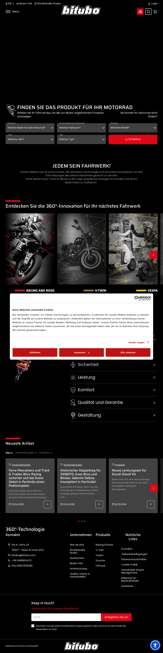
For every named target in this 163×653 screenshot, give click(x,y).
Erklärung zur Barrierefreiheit (130, 579)
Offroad (100, 565)
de (10, 3)
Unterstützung (78, 568)
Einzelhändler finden (47, 3)
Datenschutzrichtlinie (133, 559)
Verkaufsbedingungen (134, 554)
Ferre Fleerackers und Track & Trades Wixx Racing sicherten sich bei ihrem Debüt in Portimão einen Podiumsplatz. (29, 478)
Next (153, 255)
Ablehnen (34, 352)
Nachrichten (77, 558)
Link (54, 629)
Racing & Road (104, 544)
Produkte (46, 452)
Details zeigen (136, 342)
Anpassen (81, 352)
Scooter (100, 560)
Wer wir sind (77, 544)
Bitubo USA (24, 3)
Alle (9, 452)
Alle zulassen (128, 352)
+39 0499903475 (22, 560)
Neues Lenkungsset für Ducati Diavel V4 (129, 472)
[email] (66, 617)
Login (152, 3)
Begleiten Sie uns (116, 617)
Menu (12, 11)
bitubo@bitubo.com (23, 555)
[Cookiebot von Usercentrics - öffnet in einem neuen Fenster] (137, 298)
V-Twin (100, 550)
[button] (113, 365)
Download (127, 586)
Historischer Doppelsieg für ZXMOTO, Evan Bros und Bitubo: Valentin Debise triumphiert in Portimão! (80, 476)
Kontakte (126, 548)
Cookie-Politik (129, 564)
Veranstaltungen (26, 452)
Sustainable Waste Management (132, 571)
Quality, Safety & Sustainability (80, 575)
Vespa (99, 555)
